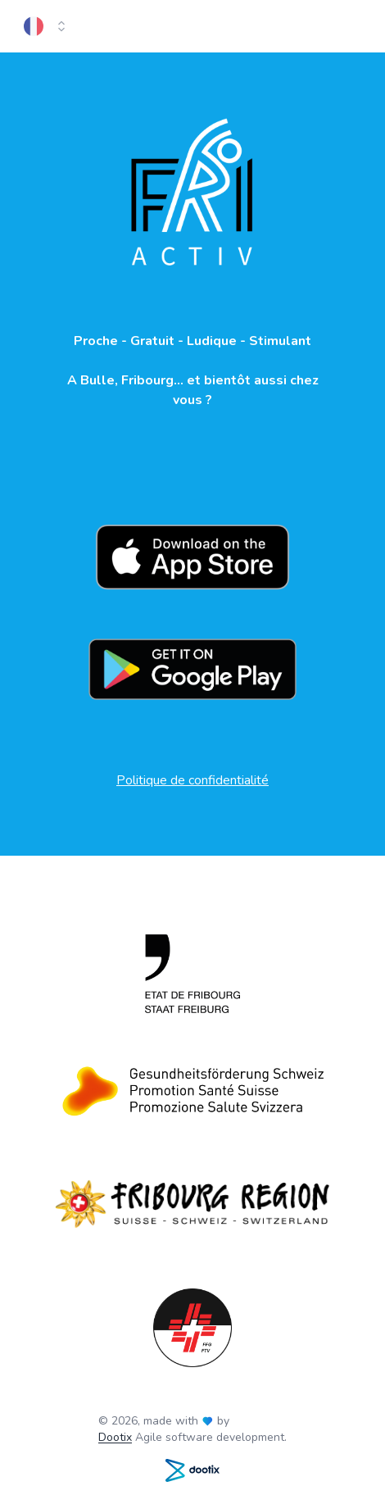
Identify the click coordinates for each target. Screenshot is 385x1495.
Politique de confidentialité (192, 780)
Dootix (115, 1437)
